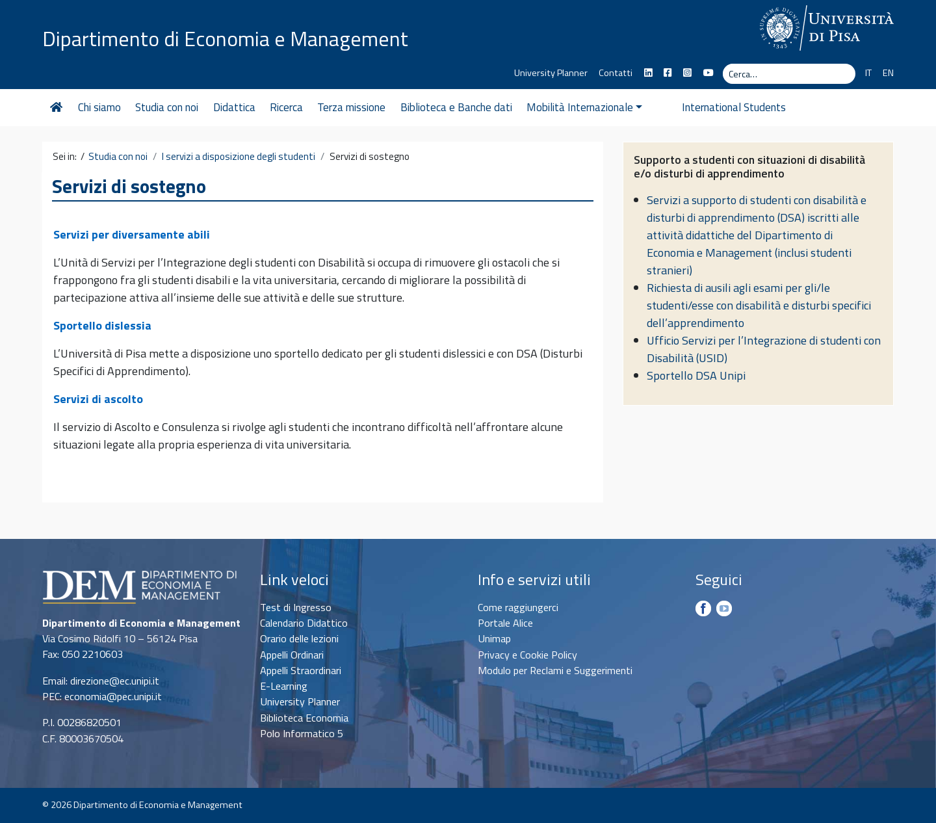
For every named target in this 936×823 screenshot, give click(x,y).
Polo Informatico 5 (301, 733)
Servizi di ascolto (98, 399)
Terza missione (351, 107)
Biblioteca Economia (304, 717)
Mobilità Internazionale (584, 107)
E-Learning (283, 686)
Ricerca (286, 107)
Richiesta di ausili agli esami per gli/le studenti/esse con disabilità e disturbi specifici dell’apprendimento (759, 305)
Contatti (615, 73)
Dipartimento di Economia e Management (226, 37)
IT (868, 73)
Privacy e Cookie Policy (527, 654)
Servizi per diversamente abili (131, 234)
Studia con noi (166, 107)
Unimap (494, 638)
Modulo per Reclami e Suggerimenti (555, 670)
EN (888, 73)
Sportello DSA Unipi (696, 375)
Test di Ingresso (296, 607)
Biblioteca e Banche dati (456, 107)
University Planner (551, 73)
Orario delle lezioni (299, 638)
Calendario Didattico (304, 623)
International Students (709, 107)
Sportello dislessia (102, 325)
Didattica (234, 107)
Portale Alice (505, 623)
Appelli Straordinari (300, 670)
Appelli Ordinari (292, 654)
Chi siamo (99, 107)
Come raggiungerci (518, 607)
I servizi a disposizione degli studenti (238, 157)
